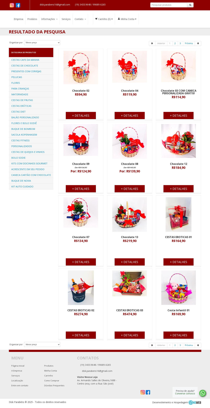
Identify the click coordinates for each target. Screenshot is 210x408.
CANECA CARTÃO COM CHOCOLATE (31, 175)
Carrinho (104, 19)
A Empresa (16, 370)
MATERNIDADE (19, 94)
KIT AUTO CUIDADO (22, 186)
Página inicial (17, 365)
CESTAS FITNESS (20, 140)
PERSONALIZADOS (21, 146)
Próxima (189, 43)
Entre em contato (19, 385)
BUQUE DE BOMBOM (23, 128)
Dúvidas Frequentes (54, 385)
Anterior (161, 43)
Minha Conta (127, 19)
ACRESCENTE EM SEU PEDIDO (27, 169)
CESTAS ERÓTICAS (21, 105)
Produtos (32, 19)
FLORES (15, 82)
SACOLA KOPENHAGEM (24, 134)
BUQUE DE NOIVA (21, 180)
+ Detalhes (80, 115)
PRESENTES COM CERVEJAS (26, 71)
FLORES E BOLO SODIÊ (24, 123)
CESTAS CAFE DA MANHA (25, 59)
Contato (80, 19)
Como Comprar (51, 380)
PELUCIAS (16, 77)
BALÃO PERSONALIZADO (25, 117)
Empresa (18, 19)
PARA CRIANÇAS (20, 88)
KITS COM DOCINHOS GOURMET (29, 163)
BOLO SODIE (18, 157)
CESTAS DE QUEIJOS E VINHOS (28, 151)
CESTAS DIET (18, 111)
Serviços (66, 19)
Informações (49, 19)
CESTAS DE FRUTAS (22, 100)
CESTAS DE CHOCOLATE (24, 65)
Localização (17, 380)
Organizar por (16, 42)
